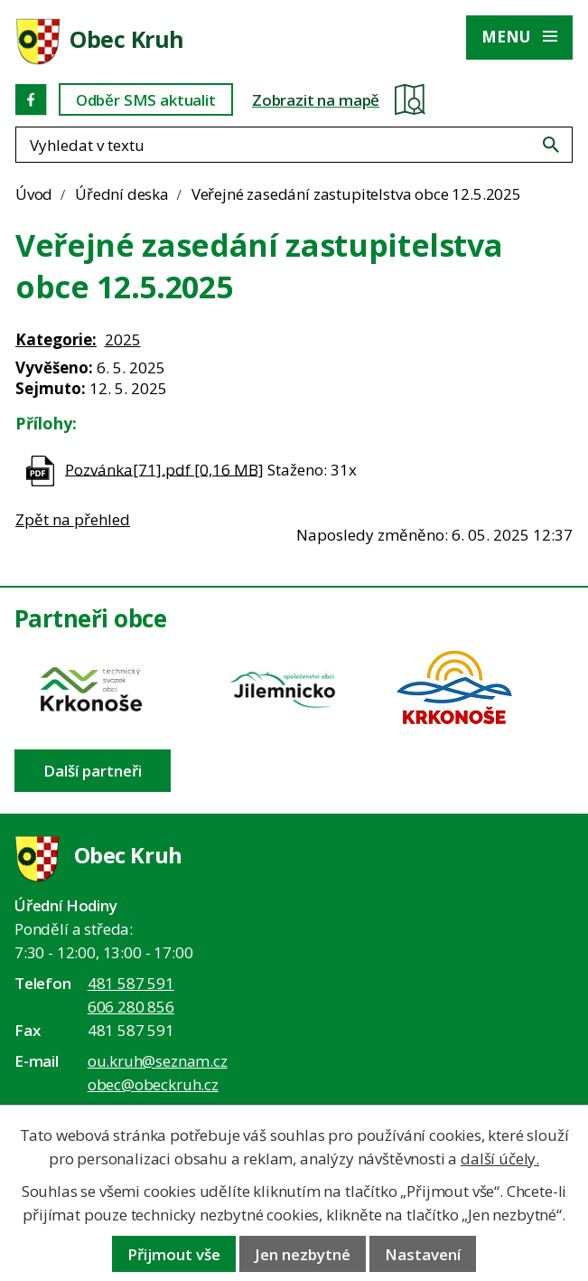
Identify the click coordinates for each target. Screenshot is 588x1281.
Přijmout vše (173, 1254)
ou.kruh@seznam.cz (158, 1060)
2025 (123, 339)
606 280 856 (131, 1006)
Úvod (33, 194)
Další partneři (92, 770)
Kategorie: (56, 339)
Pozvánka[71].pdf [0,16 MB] (164, 468)
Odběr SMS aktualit (146, 99)
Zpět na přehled (72, 519)
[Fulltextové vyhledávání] (294, 145)
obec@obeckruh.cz (153, 1084)
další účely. (500, 1158)
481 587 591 (131, 983)
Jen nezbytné (302, 1254)
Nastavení (423, 1254)
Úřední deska (122, 194)
